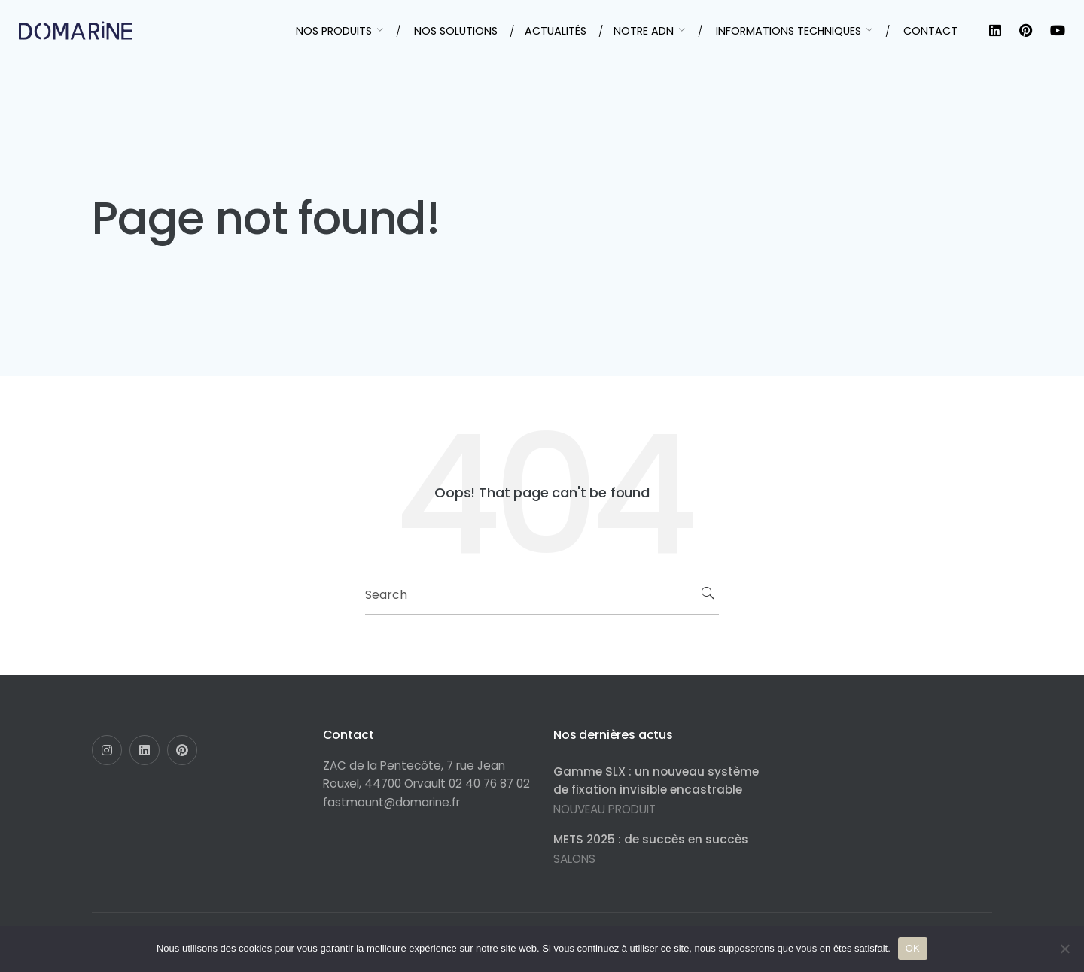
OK (913, 948)
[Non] (1065, 948)
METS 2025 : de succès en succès (650, 839)
